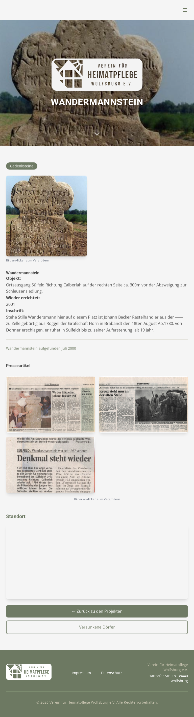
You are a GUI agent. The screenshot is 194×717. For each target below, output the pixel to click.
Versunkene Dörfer (97, 629)
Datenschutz (111, 672)
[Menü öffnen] (185, 10)
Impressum (81, 672)
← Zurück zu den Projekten (97, 613)
